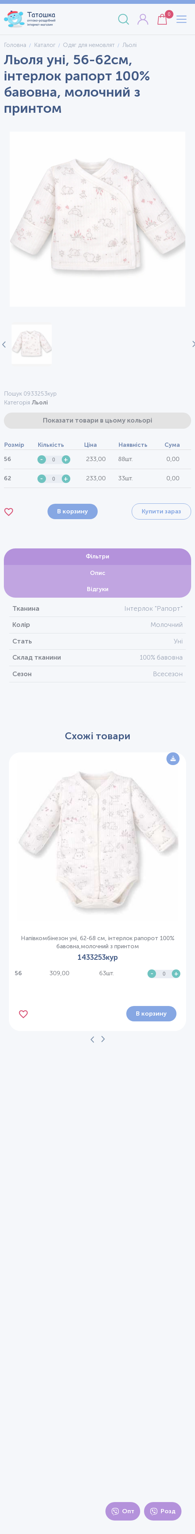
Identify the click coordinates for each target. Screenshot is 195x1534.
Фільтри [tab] (97, 556)
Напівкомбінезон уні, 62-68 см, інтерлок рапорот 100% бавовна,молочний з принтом (98, 942)
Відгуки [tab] (98, 589)
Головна (15, 45)
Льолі (40, 402)
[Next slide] (191, 344)
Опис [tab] (97, 573)
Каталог (45, 45)
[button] (32, 344)
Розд (163, 1511)
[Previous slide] (92, 1039)
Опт (122, 1511)
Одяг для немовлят (89, 45)
